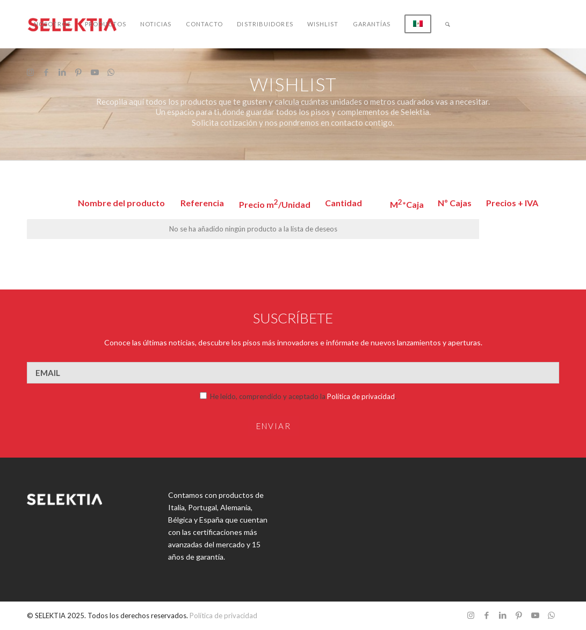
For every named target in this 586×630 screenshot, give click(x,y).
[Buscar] (448, 24)
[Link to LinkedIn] (62, 72)
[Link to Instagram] (30, 72)
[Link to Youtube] (94, 72)
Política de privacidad (361, 396)
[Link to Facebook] (46, 72)
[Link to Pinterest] (78, 72)
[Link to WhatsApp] (111, 72)
